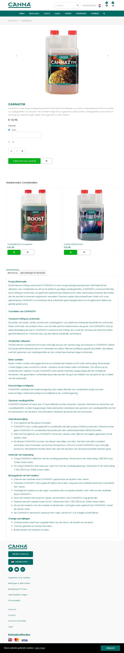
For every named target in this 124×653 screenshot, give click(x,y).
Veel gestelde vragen (17, 595)
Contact (12, 615)
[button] (104, 13)
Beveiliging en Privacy (17, 589)
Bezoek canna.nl (21, 554)
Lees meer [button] (40, 648)
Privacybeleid (14, 600)
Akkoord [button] (110, 648)
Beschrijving (13, 273)
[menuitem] (22, 13)
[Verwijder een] (11, 151)
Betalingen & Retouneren (19, 583)
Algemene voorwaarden (19, 577)
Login (10, 626)
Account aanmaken (17, 621)
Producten (12, 21)
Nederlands (19, 562)
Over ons (12, 609)
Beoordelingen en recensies (33, 273)
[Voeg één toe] (22, 151)
